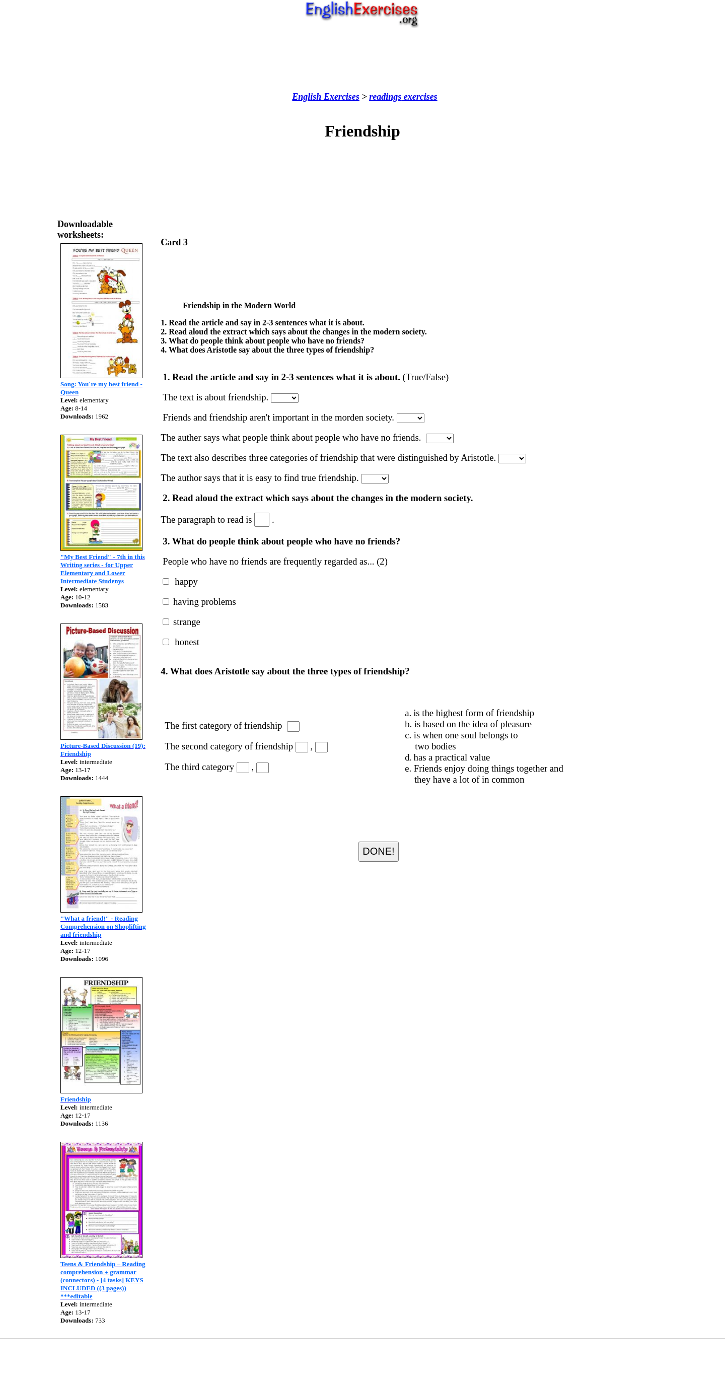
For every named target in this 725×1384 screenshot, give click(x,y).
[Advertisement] (362, 60)
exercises (419, 97)
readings (385, 97)
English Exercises (325, 97)
